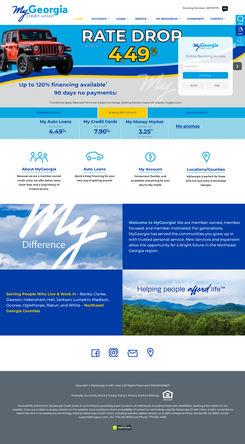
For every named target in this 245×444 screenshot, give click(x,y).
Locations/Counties (206, 169)
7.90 (100, 131)
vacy (134, 395)
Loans (122, 18)
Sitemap (153, 395)
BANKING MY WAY (49, 112)
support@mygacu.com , (94, 417)
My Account (150, 169)
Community (195, 18)
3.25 (145, 131)
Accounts (101, 18)
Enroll (193, 85)
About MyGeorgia (39, 169)
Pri (130, 395)
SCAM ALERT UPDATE (122, 112)
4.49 (55, 131)
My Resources (168, 18)
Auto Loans (94, 169)
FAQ (217, 85)
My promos (188, 126)
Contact (218, 18)
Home (79, 18)
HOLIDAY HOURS (196, 112)
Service (142, 18)
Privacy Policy (116, 395)
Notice (142, 395)
